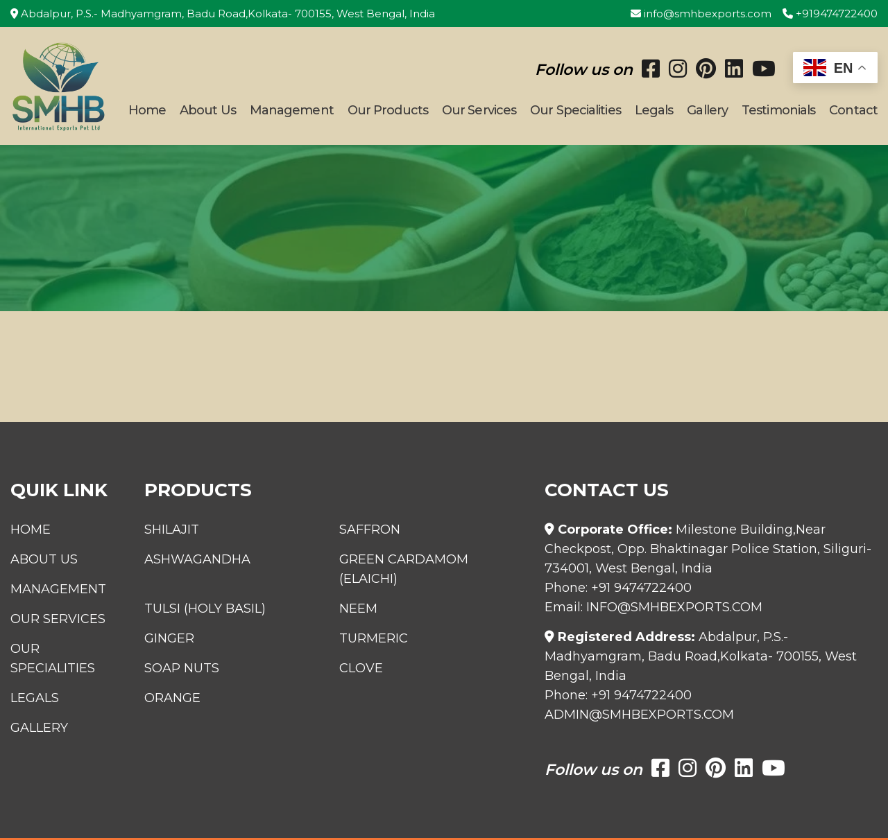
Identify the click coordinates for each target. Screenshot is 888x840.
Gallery (707, 110)
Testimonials (778, 110)
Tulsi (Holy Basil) (205, 608)
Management (292, 110)
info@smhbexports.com (701, 13)
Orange (172, 698)
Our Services (479, 110)
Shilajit (171, 529)
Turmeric (373, 638)
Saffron (369, 529)
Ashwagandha (197, 559)
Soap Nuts (181, 668)
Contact (853, 110)
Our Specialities (575, 110)
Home (147, 110)
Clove (361, 668)
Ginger (169, 638)
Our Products (388, 110)
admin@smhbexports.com (639, 714)
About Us (208, 110)
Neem (358, 608)
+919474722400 (830, 13)
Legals (654, 110)
